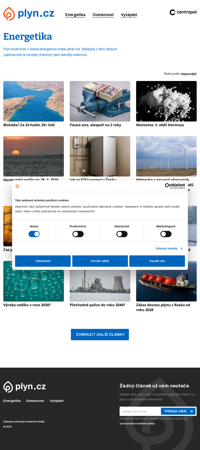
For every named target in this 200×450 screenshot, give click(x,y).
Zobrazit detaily (167, 248)
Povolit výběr (100, 261)
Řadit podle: (180, 74)
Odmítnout (43, 261)
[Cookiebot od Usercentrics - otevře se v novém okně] (168, 186)
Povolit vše (157, 261)
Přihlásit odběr (179, 411)
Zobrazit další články (100, 335)
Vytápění (129, 15)
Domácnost (103, 15)
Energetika (75, 15)
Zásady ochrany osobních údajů (24, 421)
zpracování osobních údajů (137, 423)
